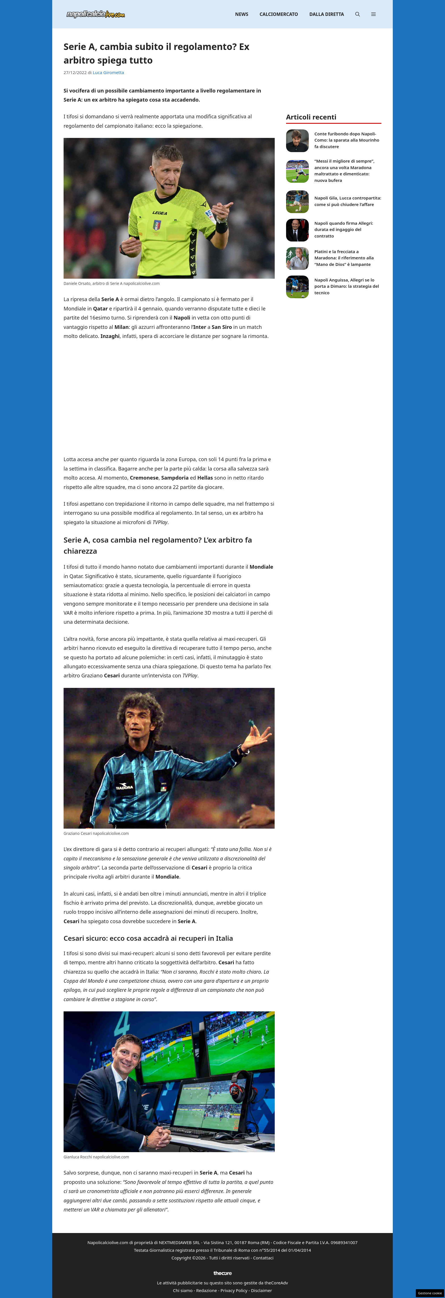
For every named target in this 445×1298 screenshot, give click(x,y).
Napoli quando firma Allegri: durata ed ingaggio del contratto (343, 229)
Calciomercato (279, 14)
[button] (358, 14)
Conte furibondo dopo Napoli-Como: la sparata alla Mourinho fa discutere (346, 140)
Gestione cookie (430, 1293)
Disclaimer (261, 1290)
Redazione (206, 1290)
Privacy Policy (234, 1290)
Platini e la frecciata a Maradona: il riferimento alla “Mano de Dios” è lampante (344, 258)
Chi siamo (183, 1290)
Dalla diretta (326, 14)
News (241, 14)
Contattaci (263, 1258)
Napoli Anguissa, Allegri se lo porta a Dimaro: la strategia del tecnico (346, 286)
